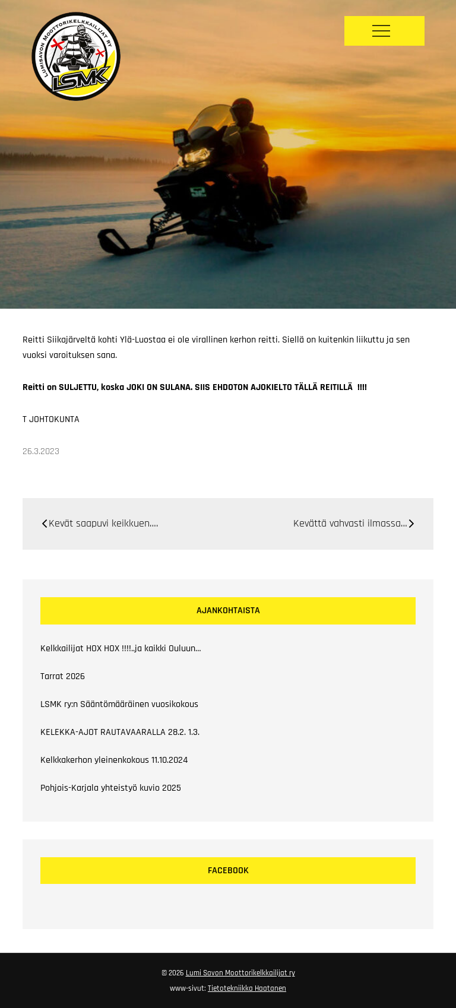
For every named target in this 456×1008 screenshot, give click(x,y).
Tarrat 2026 (62, 676)
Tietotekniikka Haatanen (247, 988)
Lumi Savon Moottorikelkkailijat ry (240, 973)
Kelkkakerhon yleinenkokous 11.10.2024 (114, 760)
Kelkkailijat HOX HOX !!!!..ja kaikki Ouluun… (120, 648)
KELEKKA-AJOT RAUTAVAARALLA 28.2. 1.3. (120, 732)
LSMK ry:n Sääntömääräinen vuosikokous (119, 704)
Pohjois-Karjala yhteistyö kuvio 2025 (110, 788)
